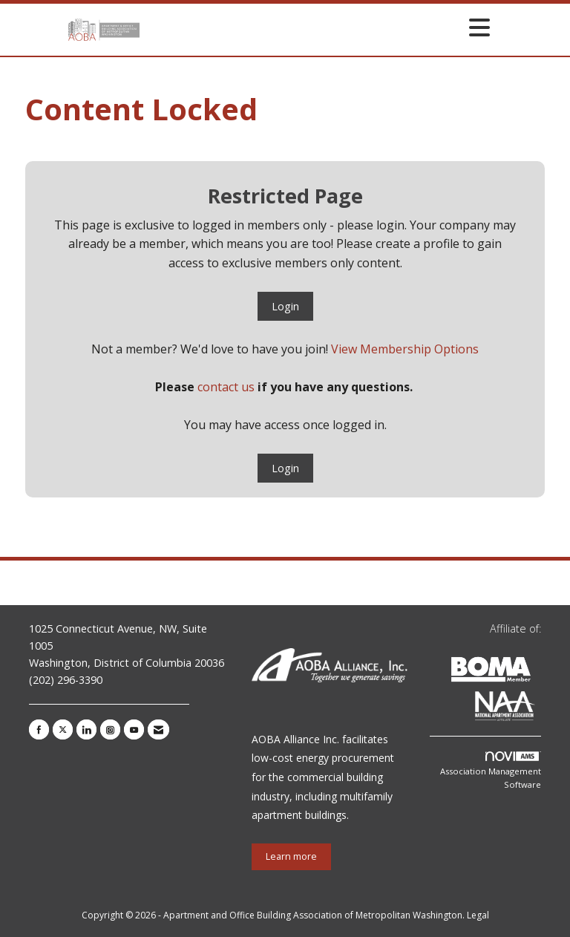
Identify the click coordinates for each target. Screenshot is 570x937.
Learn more (291, 856)
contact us (226, 387)
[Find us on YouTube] (134, 729)
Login (285, 306)
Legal (478, 915)
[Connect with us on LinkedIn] (86, 729)
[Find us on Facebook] (39, 729)
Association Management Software (490, 770)
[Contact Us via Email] (158, 729)
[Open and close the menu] (319, 27)
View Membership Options (405, 349)
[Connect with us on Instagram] (110, 729)
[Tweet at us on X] (63, 729)
